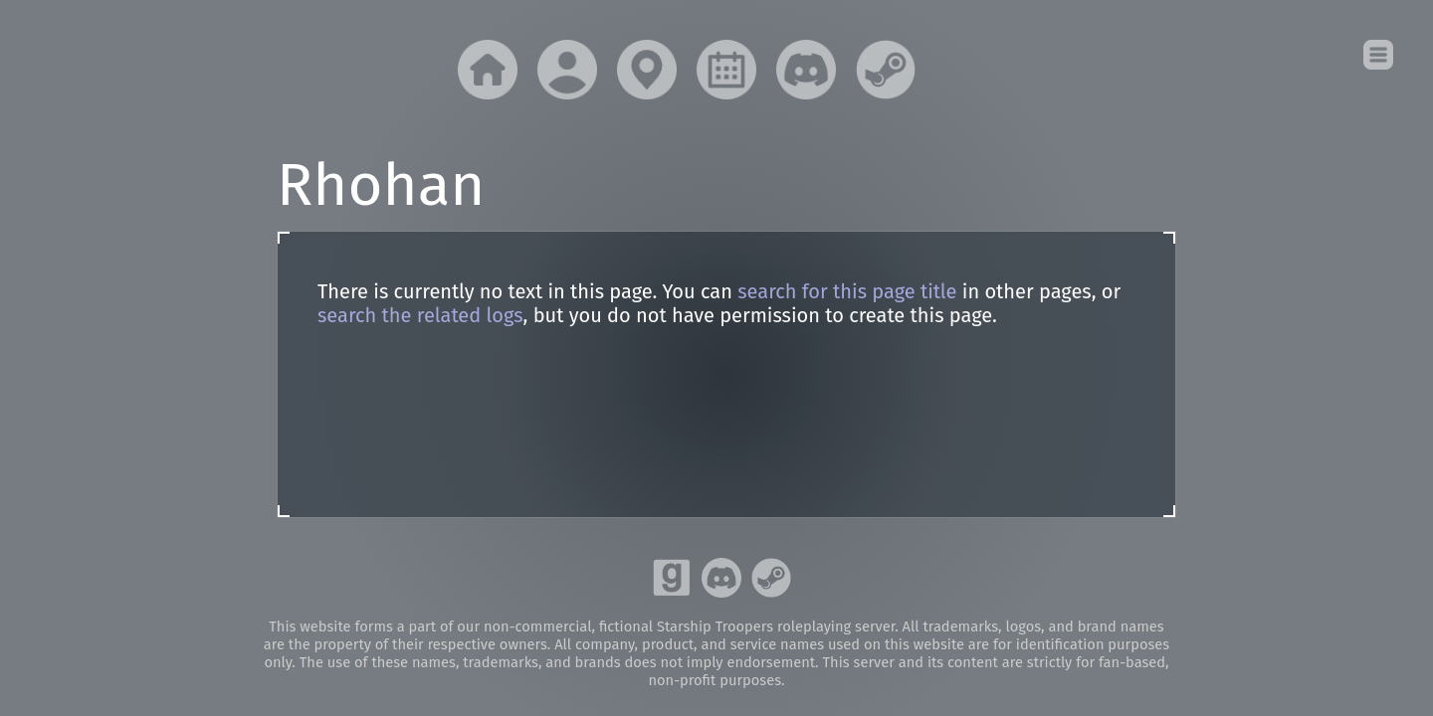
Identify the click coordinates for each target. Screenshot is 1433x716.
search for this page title (846, 291)
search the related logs (420, 315)
